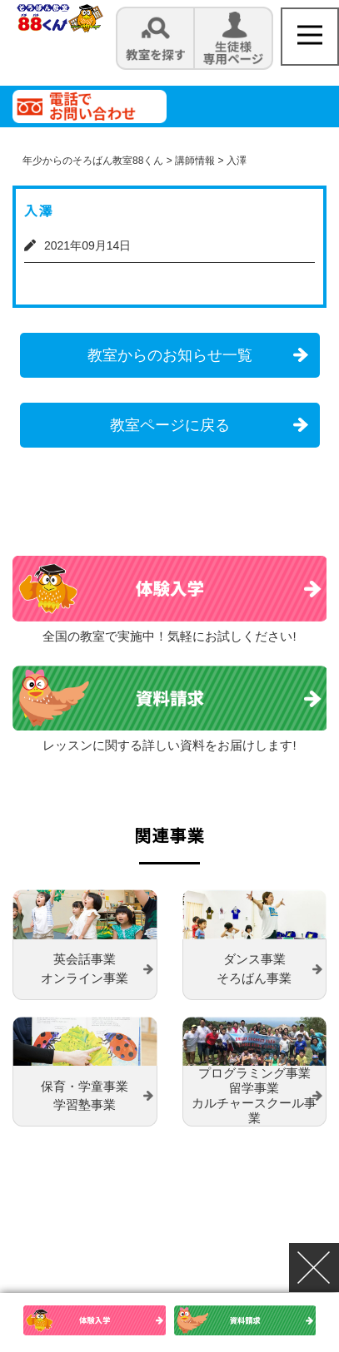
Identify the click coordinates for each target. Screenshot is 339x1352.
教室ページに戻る (170, 425)
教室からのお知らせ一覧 (169, 355)
